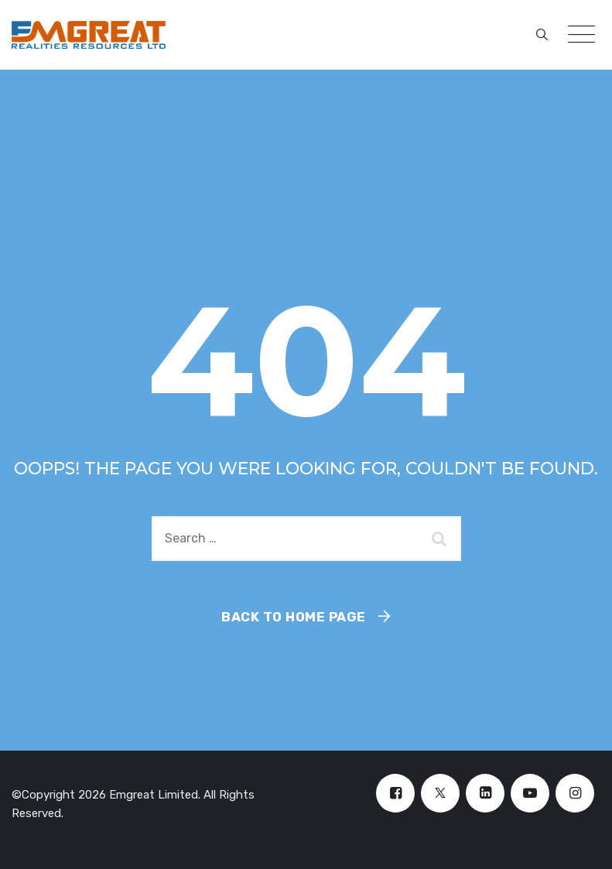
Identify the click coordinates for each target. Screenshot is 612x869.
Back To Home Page (293, 616)
